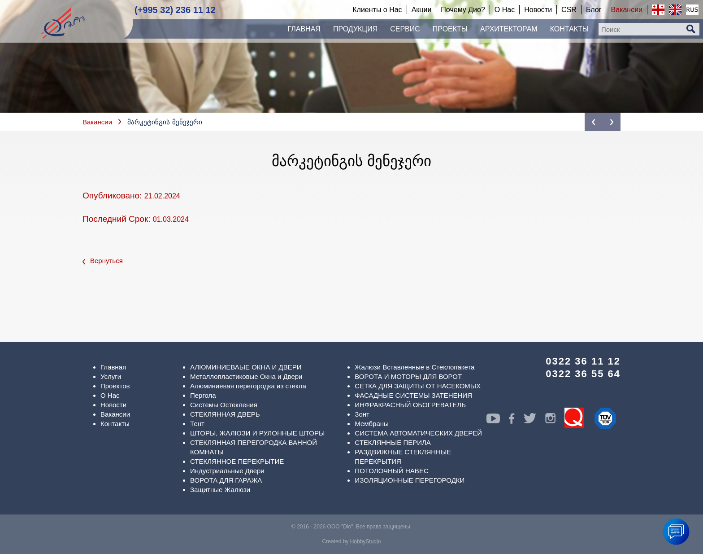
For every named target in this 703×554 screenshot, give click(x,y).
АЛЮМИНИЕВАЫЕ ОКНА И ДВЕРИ (246, 367)
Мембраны (372, 423)
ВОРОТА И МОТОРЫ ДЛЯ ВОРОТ (408, 376)
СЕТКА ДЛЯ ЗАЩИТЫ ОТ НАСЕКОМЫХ (418, 386)
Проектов (115, 386)
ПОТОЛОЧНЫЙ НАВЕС (391, 471)
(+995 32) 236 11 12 (175, 10)
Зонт (362, 414)
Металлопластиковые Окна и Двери (246, 376)
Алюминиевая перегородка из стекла (248, 386)
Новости (113, 405)
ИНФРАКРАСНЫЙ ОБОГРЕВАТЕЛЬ (410, 405)
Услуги (110, 376)
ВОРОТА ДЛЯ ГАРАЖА (226, 480)
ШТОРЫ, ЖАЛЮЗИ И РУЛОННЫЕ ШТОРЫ (257, 433)
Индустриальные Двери (227, 471)
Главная (113, 367)
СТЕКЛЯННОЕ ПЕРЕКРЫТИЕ (237, 461)
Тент (197, 423)
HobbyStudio (365, 541)
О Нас (110, 395)
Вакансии (97, 122)
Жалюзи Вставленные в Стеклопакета (414, 367)
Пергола (203, 395)
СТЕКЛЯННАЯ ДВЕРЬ (225, 414)
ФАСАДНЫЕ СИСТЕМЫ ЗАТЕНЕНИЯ (413, 395)
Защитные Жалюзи (220, 489)
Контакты (115, 423)
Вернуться (102, 260)
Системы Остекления (223, 405)
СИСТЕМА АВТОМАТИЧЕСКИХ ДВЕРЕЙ (418, 433)
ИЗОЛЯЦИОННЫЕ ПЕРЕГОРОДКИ (409, 480)
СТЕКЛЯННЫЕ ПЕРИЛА (392, 442)
